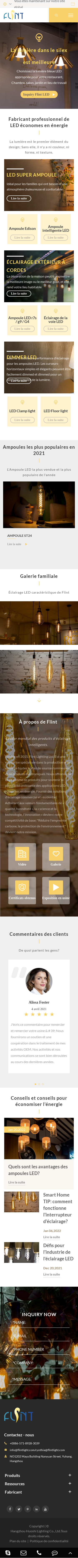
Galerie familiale (39, 576)
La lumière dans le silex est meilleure (39, 56)
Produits (12, 1475)
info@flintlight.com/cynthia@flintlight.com (37, 1450)
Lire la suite (19, 198)
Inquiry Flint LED (39, 94)
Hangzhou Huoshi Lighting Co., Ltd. (36, 1531)
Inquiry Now (39, 1314)
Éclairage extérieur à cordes (36, 266)
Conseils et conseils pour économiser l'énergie (39, 1101)
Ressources (15, 1483)
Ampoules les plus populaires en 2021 (39, 450)
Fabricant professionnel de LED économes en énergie (39, 122)
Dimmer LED (22, 357)
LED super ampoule (32, 175)
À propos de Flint (38, 722)
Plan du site (18, 1541)
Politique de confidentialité (49, 1541)
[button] (39, 700)
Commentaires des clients (39, 934)
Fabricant (13, 1492)
